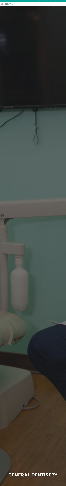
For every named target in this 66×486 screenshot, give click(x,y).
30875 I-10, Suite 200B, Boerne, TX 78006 (41, 1)
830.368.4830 (61, 1)
